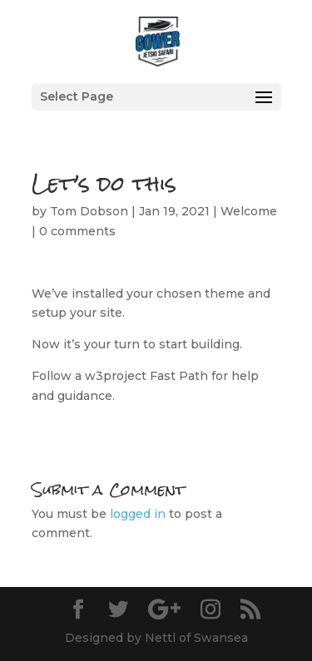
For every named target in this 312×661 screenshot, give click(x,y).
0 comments (77, 231)
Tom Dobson (89, 211)
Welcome (248, 211)
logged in (138, 513)
